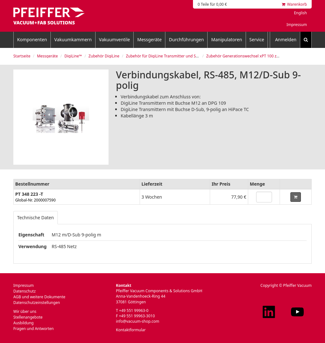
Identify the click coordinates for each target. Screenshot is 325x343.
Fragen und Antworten (33, 328)
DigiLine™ (73, 56)
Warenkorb (294, 4)
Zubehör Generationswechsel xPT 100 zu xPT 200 (250, 56)
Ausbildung (23, 323)
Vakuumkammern (73, 39)
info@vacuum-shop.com (137, 321)
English (300, 13)
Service (256, 39)
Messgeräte (149, 39)
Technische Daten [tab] (35, 217)
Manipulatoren (226, 39)
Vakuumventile (114, 39)
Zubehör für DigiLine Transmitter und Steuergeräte (171, 56)
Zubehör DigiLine (104, 56)
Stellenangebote (28, 317)
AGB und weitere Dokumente (39, 297)
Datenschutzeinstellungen (36, 302)
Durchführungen (186, 39)
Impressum (297, 24)
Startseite (21, 56)
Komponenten (32, 39)
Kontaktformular (131, 330)
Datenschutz (24, 291)
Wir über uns (24, 311)
